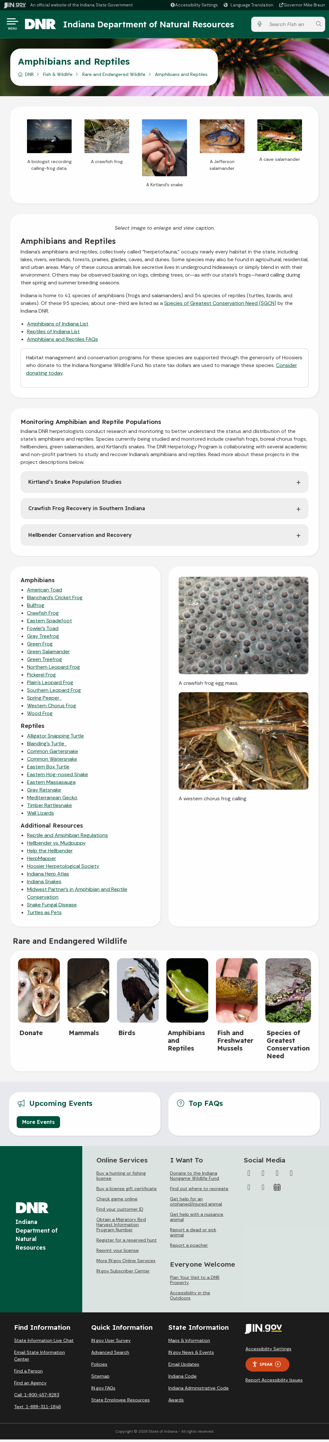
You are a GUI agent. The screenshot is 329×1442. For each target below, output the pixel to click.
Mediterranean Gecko (52, 800)
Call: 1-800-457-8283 (36, 1397)
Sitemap (100, 1379)
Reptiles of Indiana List (53, 334)
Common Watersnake (52, 761)
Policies (99, 1367)
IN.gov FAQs (103, 1390)
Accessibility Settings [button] (268, 1351)
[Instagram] (277, 1176)
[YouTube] (291, 1176)
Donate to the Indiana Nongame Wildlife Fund (194, 1178)
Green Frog (40, 646)
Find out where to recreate (199, 1191)
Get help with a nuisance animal (196, 1219)
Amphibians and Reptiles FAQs (62, 341)
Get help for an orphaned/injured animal (196, 1204)
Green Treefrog (44, 661)
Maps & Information (189, 1343)
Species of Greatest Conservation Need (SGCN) (220, 305)
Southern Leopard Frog (54, 692)
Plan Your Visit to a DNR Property (194, 1282)
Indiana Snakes (44, 884)
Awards (176, 1402)
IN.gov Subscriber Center (123, 1273)
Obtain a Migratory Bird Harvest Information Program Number (121, 1227)
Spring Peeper (44, 700)
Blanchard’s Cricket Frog (55, 600)
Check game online (117, 1201)
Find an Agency (30, 1385)
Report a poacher (189, 1248)
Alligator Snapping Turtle (55, 738)
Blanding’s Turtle (47, 746)
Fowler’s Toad (42, 631)
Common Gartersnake (52, 753)
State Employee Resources (120, 1402)
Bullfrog (35, 607)
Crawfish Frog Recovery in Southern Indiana (86, 511)
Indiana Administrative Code (198, 1390)
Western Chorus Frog (51, 708)
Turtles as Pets (44, 915)
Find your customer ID (119, 1212)
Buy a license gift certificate (126, 1191)
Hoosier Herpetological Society (63, 868)
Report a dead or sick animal (193, 1234)
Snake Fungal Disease (52, 907)
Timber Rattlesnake (49, 807)
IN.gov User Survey (111, 1343)
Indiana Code (182, 1379)
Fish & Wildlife (58, 77)
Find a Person (28, 1373)
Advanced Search (110, 1355)
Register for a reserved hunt (126, 1242)
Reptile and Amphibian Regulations (67, 837)
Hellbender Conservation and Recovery (80, 537)
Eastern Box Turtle (48, 769)
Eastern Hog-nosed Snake (57, 777)
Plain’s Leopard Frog (50, 685)
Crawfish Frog (43, 615)
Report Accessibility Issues (274, 1382)
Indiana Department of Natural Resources (155, 25)
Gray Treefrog (43, 638)
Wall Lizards (40, 815)
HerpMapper (41, 861)
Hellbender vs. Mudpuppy (56, 845)
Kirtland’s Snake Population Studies (74, 484)
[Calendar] (277, 1190)
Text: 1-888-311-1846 (37, 1409)
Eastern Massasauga (51, 784)
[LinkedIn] (249, 1190)
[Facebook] (249, 1176)
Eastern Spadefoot (49, 623)
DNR (29, 77)
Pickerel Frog (41, 677)
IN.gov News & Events (191, 1355)
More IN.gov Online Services (126, 1263)
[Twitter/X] (263, 1176)
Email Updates (183, 1367)
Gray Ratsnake (44, 792)
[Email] (263, 1190)
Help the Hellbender (50, 853)
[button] (194, 5)
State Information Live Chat (44, 1343)
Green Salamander (48, 654)
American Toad (44, 592)
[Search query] (289, 25)
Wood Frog (40, 715)
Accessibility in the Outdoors (190, 1297)
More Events (38, 1124)
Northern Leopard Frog (53, 669)
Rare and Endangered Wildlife (114, 77)
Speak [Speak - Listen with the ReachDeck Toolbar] (266, 1367)
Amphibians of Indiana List (57, 326)
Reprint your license (117, 1253)
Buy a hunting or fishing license (121, 1178)
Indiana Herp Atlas (48, 876)
